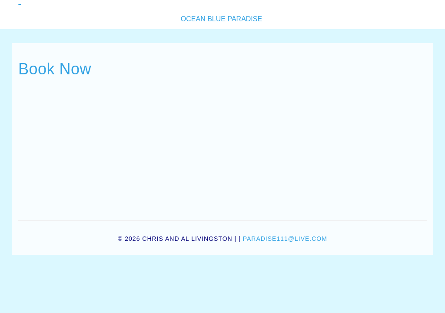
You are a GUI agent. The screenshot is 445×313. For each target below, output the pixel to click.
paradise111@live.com (285, 238)
